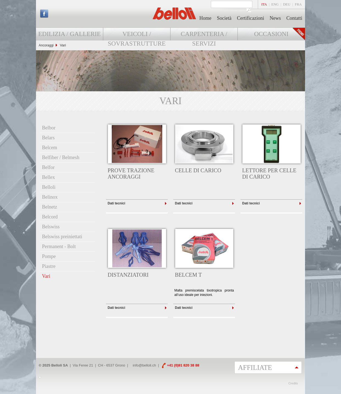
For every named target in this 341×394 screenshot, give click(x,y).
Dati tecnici (116, 203)
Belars (48, 137)
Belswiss (51, 226)
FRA (298, 4)
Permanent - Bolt (59, 246)
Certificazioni (250, 18)
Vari (46, 276)
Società (224, 18)
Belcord (50, 217)
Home (205, 18)
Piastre (48, 266)
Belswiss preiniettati (62, 236)
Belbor (48, 128)
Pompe (49, 256)
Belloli (48, 187)
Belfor (48, 167)
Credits (293, 383)
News (275, 18)
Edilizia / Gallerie (69, 33)
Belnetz (49, 207)
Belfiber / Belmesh (60, 157)
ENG (275, 4)
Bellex (48, 177)
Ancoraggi (46, 45)
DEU (286, 4)
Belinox (50, 197)
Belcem (49, 147)
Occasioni (271, 33)
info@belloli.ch (144, 365)
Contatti (294, 18)
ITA (264, 4)
